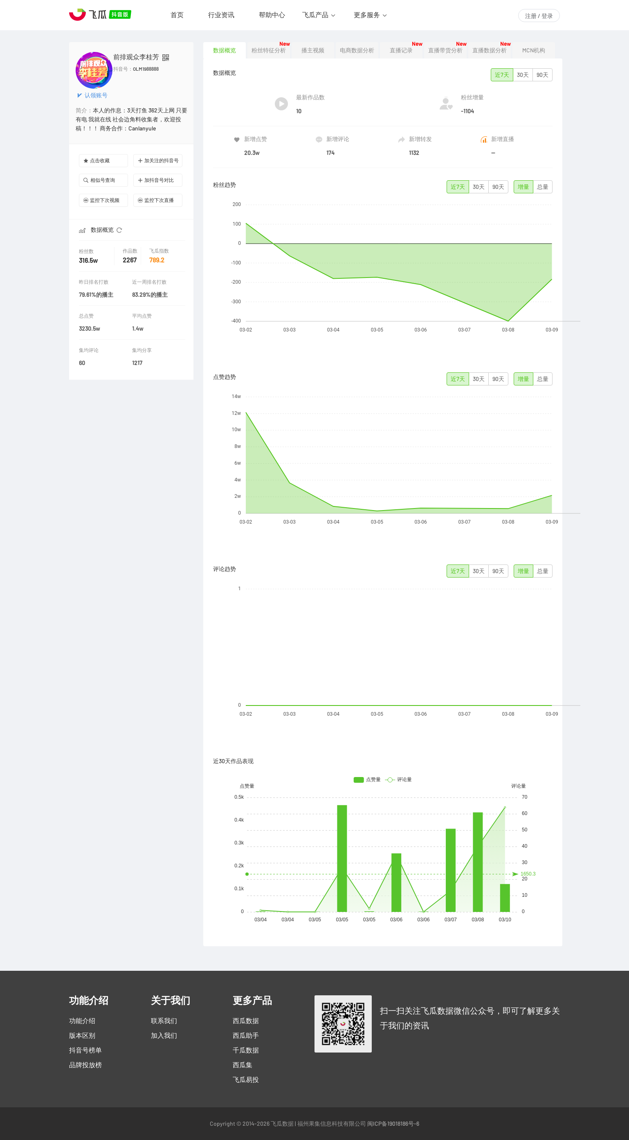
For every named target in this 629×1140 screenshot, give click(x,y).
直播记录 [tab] (401, 50)
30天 (523, 75)
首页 (177, 14)
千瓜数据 (246, 1050)
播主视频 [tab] (312, 50)
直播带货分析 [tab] (445, 50)
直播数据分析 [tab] (489, 50)
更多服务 (367, 14)
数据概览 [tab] (224, 50)
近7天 (502, 75)
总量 (542, 187)
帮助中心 (272, 14)
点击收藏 (96, 160)
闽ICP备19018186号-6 (393, 1123)
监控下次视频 (101, 200)
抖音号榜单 (85, 1050)
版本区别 (82, 1035)
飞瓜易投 (246, 1079)
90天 (542, 75)
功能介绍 (82, 1020)
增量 (523, 187)
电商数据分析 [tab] (357, 50)
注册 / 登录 (539, 16)
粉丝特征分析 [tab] (269, 50)
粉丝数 (87, 251)
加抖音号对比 (156, 180)
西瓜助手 (246, 1035)
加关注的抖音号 (158, 160)
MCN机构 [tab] (533, 50)
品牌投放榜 (85, 1064)
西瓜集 (242, 1064)
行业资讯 (221, 14)
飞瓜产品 (315, 14)
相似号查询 (99, 180)
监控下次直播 (156, 200)
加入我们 (164, 1035)
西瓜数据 (246, 1020)
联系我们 (164, 1020)
